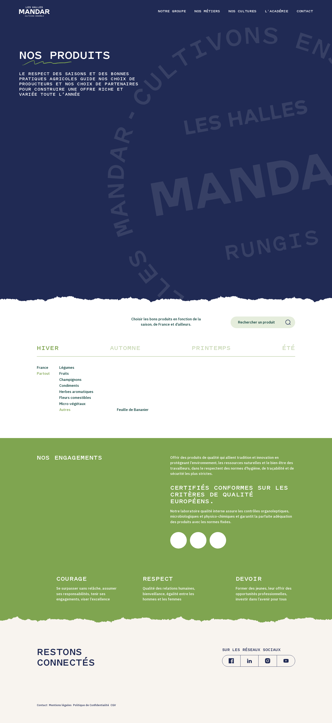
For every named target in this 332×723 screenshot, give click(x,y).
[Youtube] (286, 660)
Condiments (69, 385)
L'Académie (276, 11)
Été (288, 349)
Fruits (64, 373)
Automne (125, 349)
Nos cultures (242, 11)
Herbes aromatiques (76, 391)
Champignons (70, 379)
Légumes (66, 367)
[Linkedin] (249, 660)
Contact (42, 705)
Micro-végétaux (72, 403)
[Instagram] (268, 660)
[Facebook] (231, 660)
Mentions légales (60, 705)
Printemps (211, 349)
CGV (113, 705)
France (42, 367)
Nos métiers (207, 11)
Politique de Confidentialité (91, 705)
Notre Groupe (172, 11)
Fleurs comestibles (75, 397)
